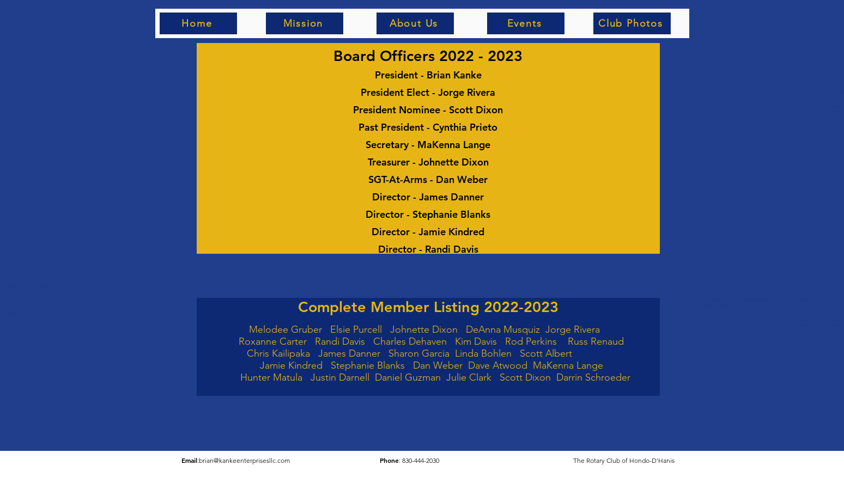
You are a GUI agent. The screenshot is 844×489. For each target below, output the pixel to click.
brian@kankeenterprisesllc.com (244, 460)
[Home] (198, 23)
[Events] (525, 23)
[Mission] (304, 23)
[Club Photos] (632, 23)
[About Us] (415, 23)
